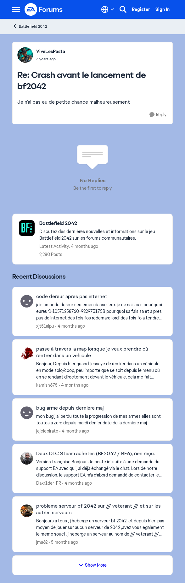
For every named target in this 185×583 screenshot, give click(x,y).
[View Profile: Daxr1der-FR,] (26, 458)
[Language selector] (107, 9)
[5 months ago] (63, 542)
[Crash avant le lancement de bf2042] (50, 59)
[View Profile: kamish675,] (26, 353)
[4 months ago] (70, 326)
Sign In (162, 9)
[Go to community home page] (44, 9)
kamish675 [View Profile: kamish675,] (47, 385)
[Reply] (158, 115)
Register (141, 9)
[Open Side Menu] (16, 9)
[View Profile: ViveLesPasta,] (25, 55)
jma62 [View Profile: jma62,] (42, 542)
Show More (92, 565)
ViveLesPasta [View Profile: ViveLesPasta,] (50, 51)
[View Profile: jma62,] (26, 510)
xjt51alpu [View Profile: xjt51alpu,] (45, 326)
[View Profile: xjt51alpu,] (26, 301)
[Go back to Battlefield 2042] (102, 223)
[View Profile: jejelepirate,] (26, 412)
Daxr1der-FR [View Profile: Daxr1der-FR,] (48, 483)
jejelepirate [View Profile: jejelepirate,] (47, 430)
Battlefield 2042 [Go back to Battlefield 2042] (29, 26)
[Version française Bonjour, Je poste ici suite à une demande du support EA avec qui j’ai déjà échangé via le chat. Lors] (100, 468)
